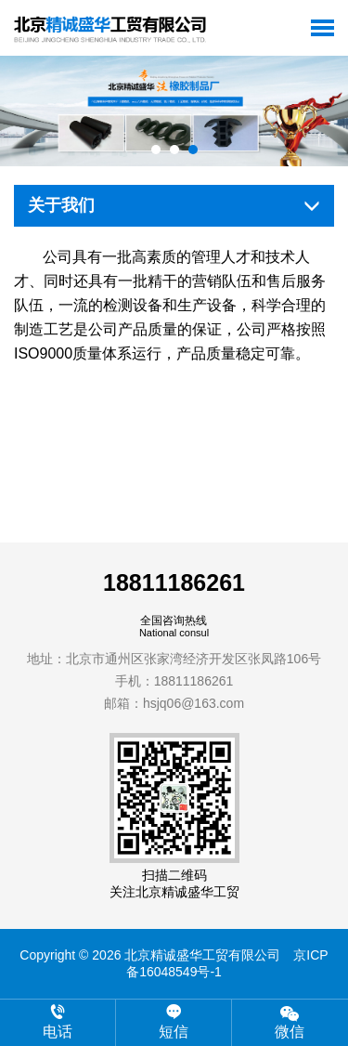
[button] (156, 149)
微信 (290, 1021)
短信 (173, 1021)
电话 (57, 1021)
